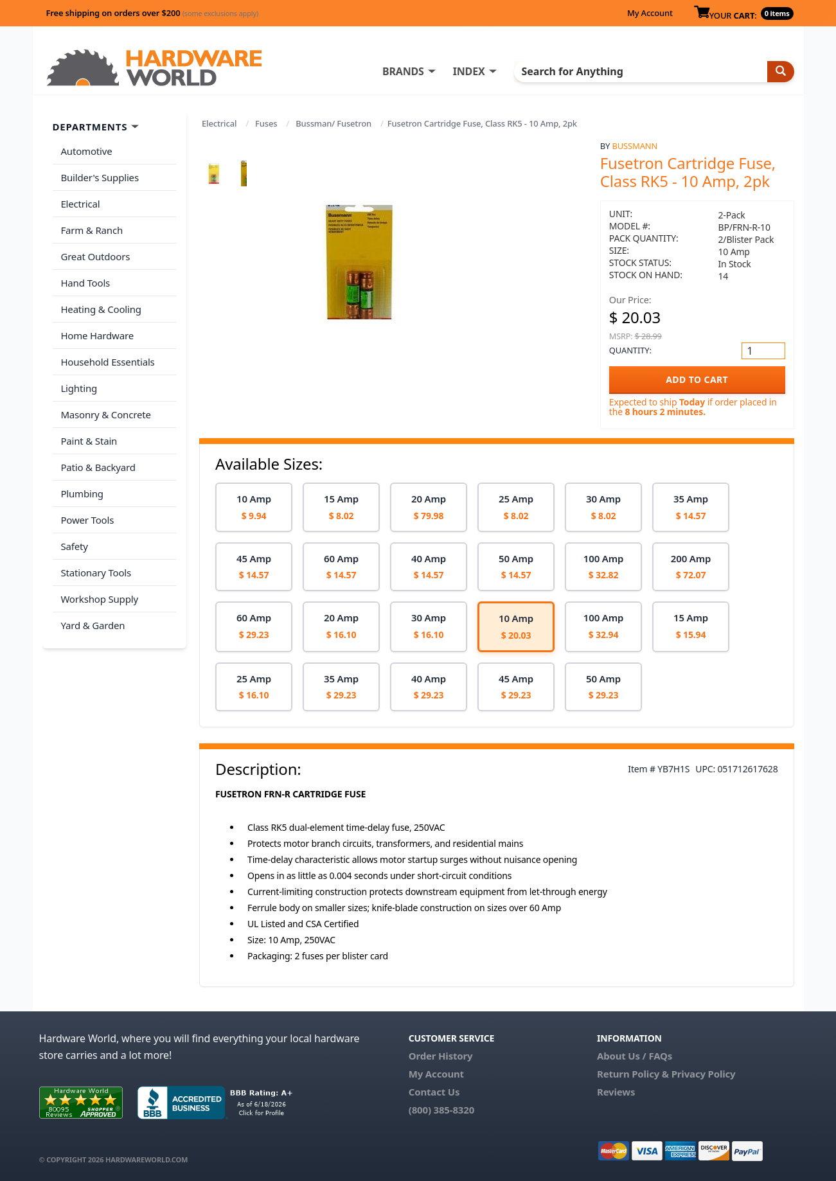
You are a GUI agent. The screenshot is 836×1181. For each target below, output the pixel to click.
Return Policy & (633, 1073)
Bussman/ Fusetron (333, 123)
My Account (650, 13)
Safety (73, 531)
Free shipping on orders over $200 (152, 13)
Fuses (266, 123)
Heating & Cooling (100, 303)
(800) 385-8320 (441, 1109)
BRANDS (413, 71)
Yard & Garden (92, 607)
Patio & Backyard (97, 455)
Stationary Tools (95, 557)
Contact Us (434, 1091)
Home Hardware (97, 328)
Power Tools (87, 506)
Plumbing (81, 480)
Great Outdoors (95, 252)
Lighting (78, 379)
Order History (441, 1055)
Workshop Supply (99, 582)
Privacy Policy (703, 1073)
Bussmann (635, 146)
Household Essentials (107, 354)
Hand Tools (85, 277)
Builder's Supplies (99, 176)
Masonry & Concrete (105, 404)
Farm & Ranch (91, 226)
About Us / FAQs (634, 1055)
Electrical (219, 123)
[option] (253, 507)
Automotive (86, 151)
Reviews (616, 1091)
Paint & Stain (88, 429)
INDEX (479, 71)
